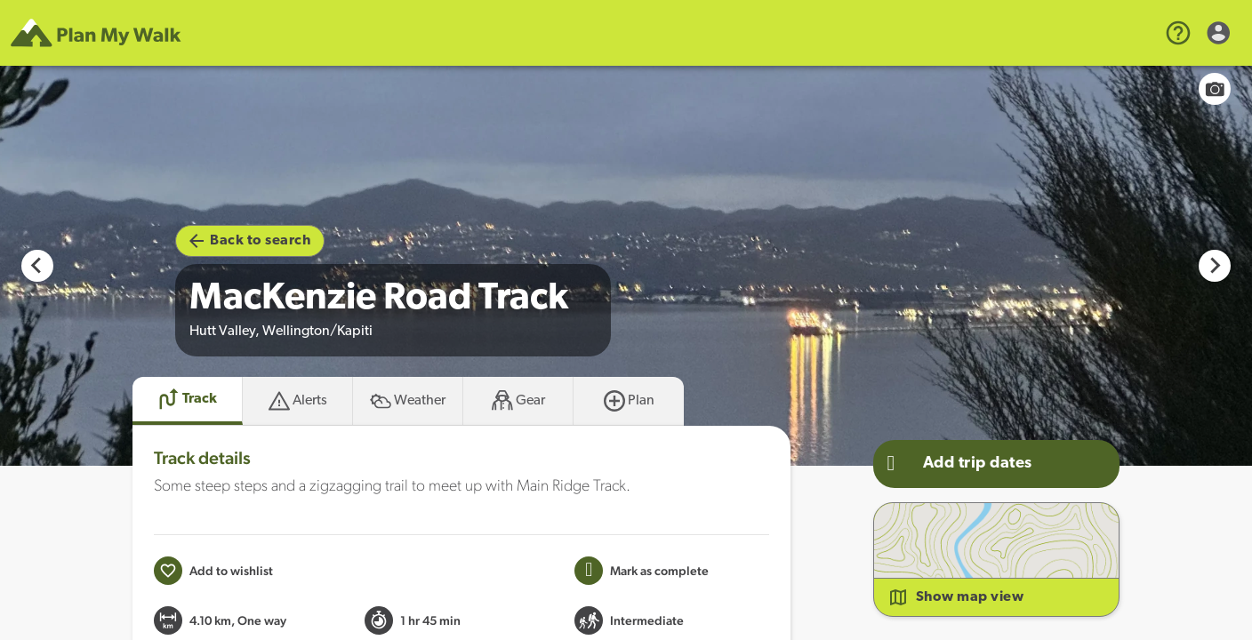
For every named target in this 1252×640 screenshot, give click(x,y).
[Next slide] (1215, 266)
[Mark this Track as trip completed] (641, 570)
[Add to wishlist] (213, 570)
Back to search (249, 241)
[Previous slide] (37, 266)
